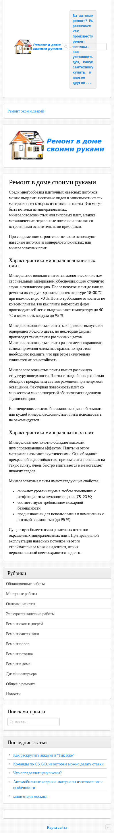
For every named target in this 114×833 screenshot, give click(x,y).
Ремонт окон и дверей (25, 111)
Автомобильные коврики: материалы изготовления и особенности (58, 784)
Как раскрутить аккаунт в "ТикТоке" (43, 755)
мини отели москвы (30, 796)
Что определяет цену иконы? (37, 773)
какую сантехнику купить (84, 67)
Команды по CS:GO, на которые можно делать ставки (58, 764)
